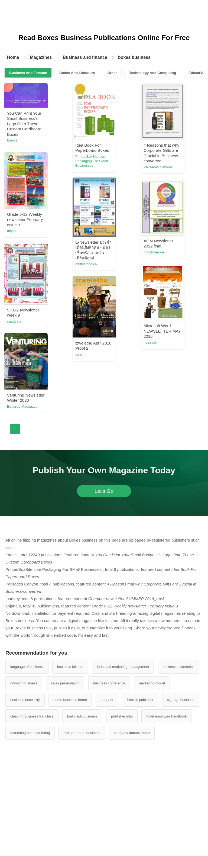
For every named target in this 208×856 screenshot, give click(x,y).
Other (112, 73)
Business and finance (85, 57)
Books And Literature (77, 73)
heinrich (150, 342)
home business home (70, 700)
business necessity (25, 700)
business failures (70, 667)
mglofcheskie (154, 252)
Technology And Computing (152, 73)
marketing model (152, 683)
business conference (109, 683)
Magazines (41, 57)
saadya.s (14, 321)
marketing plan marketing (30, 733)
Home (13, 57)
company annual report (132, 733)
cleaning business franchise (32, 716)
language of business (27, 667)
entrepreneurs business (81, 733)
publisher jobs (122, 716)
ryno (78, 354)
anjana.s (13, 231)
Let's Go (104, 491)
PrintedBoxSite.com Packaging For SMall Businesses (91, 161)
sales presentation (65, 683)
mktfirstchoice (86, 264)
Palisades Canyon (158, 167)
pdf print (106, 700)
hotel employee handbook (166, 716)
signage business (180, 700)
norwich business (23, 683)
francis (12, 140)
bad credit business (82, 716)
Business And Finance (28, 73)
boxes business (134, 57)
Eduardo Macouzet (22, 406)
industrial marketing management (123, 667)
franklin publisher (140, 700)
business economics (178, 667)
